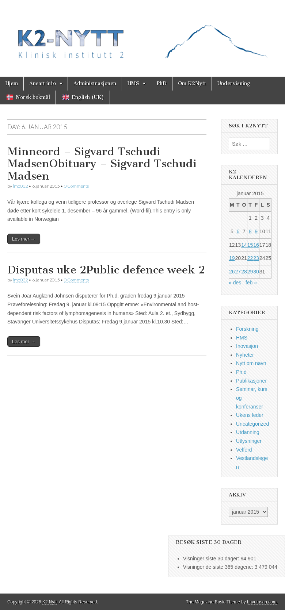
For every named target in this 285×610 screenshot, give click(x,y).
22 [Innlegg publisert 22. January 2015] (250, 258)
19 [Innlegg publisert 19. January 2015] (232, 258)
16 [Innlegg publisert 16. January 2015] (256, 245)
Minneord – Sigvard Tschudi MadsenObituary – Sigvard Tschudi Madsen (102, 164)
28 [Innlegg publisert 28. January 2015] (244, 272)
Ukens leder (249, 415)
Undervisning (233, 83)
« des (235, 282)
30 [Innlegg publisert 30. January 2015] (256, 272)
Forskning (247, 329)
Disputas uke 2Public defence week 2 (106, 269)
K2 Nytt (49, 602)
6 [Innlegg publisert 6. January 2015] (237, 231)
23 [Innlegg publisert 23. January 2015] (256, 258)
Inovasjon (247, 346)
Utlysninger (249, 441)
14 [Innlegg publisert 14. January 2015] (244, 245)
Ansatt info (42, 83)
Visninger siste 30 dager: (212, 558)
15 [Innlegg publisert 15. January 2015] (250, 245)
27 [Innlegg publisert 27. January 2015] (238, 272)
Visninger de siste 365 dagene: (219, 567)
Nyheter (245, 355)
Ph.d (241, 372)
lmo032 (20, 186)
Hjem (11, 83)
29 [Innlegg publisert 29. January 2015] (250, 272)
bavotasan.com (262, 602)
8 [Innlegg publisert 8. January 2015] (250, 231)
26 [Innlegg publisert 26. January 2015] (232, 272)
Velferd (244, 450)
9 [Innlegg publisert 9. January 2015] (256, 231)
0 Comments (76, 186)
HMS (133, 83)
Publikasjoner (251, 381)
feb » (251, 282)
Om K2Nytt (192, 83)
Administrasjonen (94, 83)
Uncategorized (252, 424)
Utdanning (247, 432)
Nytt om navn (251, 363)
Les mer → (23, 239)
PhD (162, 83)
